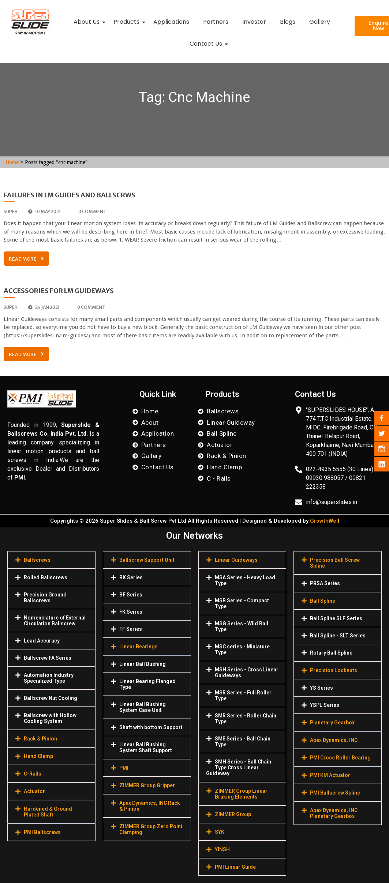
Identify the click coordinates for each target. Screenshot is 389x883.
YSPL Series (324, 705)
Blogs (287, 22)
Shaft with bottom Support (151, 727)
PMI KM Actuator (330, 775)
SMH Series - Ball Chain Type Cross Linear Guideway (238, 767)
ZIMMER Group (233, 814)
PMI (123, 768)
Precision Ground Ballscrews (45, 597)
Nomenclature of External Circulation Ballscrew (55, 620)
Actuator (34, 791)
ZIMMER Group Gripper (147, 785)
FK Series (130, 612)
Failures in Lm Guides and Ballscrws (69, 195)
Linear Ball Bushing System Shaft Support (145, 747)
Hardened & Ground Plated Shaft (48, 812)
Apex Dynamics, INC (334, 740)
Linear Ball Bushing (142, 664)
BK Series (131, 577)
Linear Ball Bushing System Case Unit (142, 707)
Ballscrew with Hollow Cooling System (50, 718)
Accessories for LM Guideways (59, 291)
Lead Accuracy (42, 641)
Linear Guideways (236, 560)
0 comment (88, 211)
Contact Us (207, 43)
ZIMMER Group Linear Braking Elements (241, 794)
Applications (171, 22)
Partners (215, 22)
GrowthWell (324, 521)
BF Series (130, 595)
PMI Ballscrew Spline (335, 793)
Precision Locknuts (333, 670)
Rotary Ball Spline (331, 653)
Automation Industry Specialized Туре (49, 678)
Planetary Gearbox (332, 722)
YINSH (222, 849)
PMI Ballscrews (42, 832)
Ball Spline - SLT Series (338, 635)
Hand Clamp (38, 756)
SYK (219, 832)
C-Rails (32, 774)
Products (127, 22)
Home (12, 162)
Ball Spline (322, 601)
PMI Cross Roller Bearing (340, 758)
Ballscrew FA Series (47, 658)
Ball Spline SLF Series (336, 618)
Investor (254, 22)
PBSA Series (325, 583)
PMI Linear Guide (235, 867)
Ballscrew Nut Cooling (50, 698)
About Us (88, 22)
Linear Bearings (138, 646)
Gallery (319, 22)
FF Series (130, 629)
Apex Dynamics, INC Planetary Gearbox (334, 813)
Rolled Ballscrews (45, 577)
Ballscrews (37, 560)
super (11, 211)
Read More (26, 259)
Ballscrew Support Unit (147, 560)
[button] (51, 560)
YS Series (321, 688)
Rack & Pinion (40, 739)
